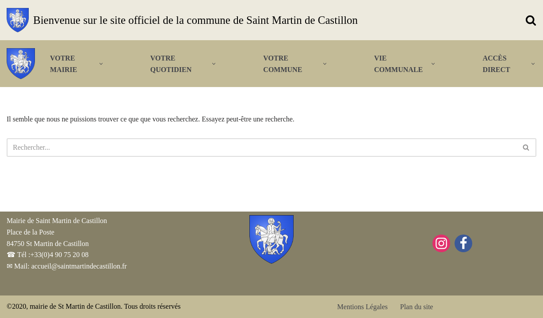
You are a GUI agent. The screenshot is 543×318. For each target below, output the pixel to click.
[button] (101, 63)
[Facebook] (463, 243)
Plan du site (416, 306)
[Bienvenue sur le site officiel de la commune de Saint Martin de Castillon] (182, 20)
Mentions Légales (362, 306)
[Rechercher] (530, 20)
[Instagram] (441, 243)
